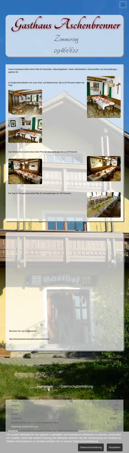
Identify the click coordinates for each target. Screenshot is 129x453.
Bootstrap (13, 431)
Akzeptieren (114, 447)
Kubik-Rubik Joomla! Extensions (24, 427)
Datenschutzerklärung (77, 386)
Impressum (45, 386)
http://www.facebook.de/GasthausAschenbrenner (29, 339)
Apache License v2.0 (88, 431)
